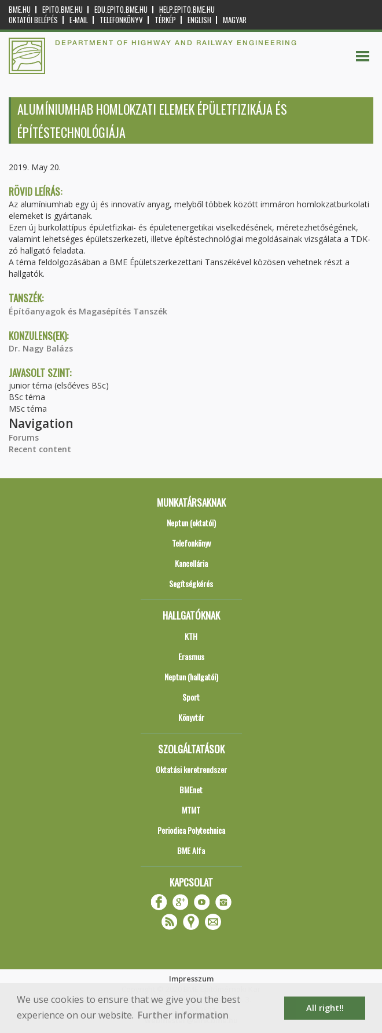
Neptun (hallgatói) (191, 677)
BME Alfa (191, 850)
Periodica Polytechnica (191, 830)
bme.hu (20, 9)
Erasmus (191, 656)
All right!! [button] (325, 1007)
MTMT (191, 810)
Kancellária (191, 563)
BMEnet (191, 789)
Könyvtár (191, 717)
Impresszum (191, 978)
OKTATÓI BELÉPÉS (33, 20)
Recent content (40, 449)
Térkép (165, 20)
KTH (191, 636)
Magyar (235, 20)
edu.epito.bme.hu (121, 9)
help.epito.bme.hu (187, 9)
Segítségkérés (191, 583)
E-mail (78, 20)
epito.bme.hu (62, 9)
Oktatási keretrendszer (191, 769)
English (199, 20)
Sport (191, 697)
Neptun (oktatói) (191, 522)
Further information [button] (183, 1015)
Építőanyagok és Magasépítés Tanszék (88, 311)
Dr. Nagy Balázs (41, 348)
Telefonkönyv (121, 20)
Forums (24, 437)
